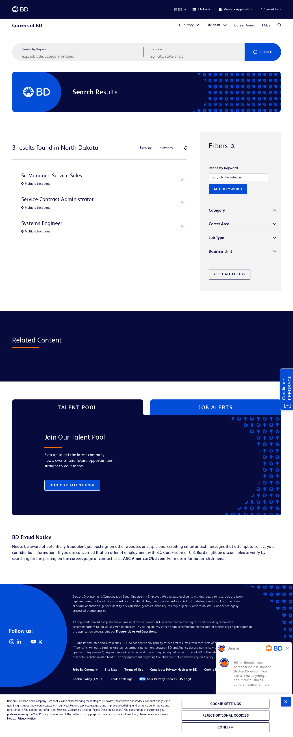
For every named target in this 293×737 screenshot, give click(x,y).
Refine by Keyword (223, 168)
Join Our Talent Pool (72, 485)
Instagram (11, 641)
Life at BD (213, 25)
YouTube (33, 641)
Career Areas (244, 25)
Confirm (225, 727)
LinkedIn (19, 641)
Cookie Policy (214, 669)
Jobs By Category (85, 669)
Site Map (110, 669)
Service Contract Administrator (57, 199)
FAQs (266, 25)
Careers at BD (27, 25)
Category (217, 210)
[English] (180, 9)
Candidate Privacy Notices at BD (173, 669)
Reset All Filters (229, 274)
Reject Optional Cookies (225, 715)
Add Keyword (228, 189)
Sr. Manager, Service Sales (51, 175)
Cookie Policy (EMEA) (88, 679)
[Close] (286, 702)
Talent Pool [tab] (77, 407)
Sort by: (146, 147)
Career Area (219, 223)
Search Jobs (279, 25)
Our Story (186, 25)
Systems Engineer (42, 223)
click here (214, 558)
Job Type (216, 237)
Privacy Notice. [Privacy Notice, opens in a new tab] (27, 718)
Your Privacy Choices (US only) (165, 679)
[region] (146, 715)
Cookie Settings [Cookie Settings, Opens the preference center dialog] (225, 704)
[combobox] (197, 56)
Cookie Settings (121, 679)
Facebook (26, 641)
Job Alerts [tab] (215, 407)
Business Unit (220, 251)
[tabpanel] (137, 465)
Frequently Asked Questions (136, 631)
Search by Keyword (35, 49)
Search (265, 52)
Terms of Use (133, 669)
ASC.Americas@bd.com (144, 558)
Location (156, 49)
